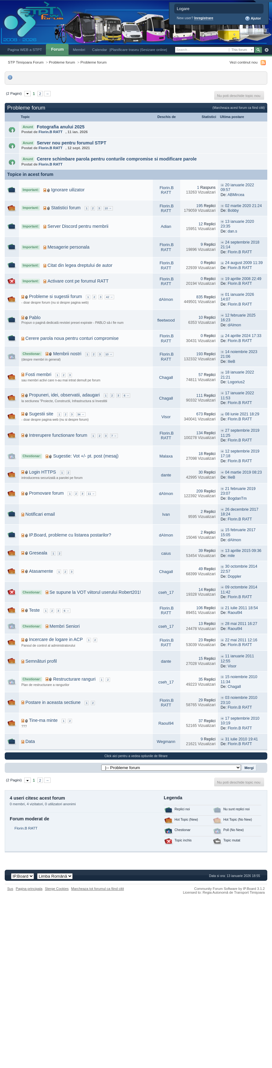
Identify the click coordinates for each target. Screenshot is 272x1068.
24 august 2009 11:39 (244, 263)
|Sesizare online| (153, 50)
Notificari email (40, 514)
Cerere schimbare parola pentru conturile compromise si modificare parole (117, 158)
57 (200, 375)
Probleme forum (62, 62)
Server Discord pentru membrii (77, 226)
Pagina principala (29, 889)
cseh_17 (166, 592)
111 (199, 395)
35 (200, 679)
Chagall (166, 377)
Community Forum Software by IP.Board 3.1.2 (229, 889)
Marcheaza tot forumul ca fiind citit (97, 889)
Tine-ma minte (43, 720)
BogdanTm (237, 498)
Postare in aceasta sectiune (53, 702)
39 (200, 550)
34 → (80, 414)
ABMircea (235, 195)
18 (200, 454)
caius (166, 553)
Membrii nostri (67, 353)
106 (199, 608)
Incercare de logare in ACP (56, 639)
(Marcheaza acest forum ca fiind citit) (239, 108)
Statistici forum (66, 207)
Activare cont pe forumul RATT (77, 281)
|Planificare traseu (124, 50)
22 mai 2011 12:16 (241, 640)
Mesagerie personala (68, 247)
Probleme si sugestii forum (55, 296)
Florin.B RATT (51, 132)
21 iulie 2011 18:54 (241, 608)
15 (200, 658)
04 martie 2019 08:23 (243, 472)
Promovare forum (46, 493)
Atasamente (41, 571)
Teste (34, 610)
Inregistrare (204, 18)
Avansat (266, 50)
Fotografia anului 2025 (61, 126)
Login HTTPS (42, 472)
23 (200, 640)
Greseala (38, 552)
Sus (10, 889)
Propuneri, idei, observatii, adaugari (64, 394)
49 (200, 569)
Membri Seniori (64, 626)
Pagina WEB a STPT (25, 50)
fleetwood (166, 320)
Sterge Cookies (57, 889)
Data (30, 741)
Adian (166, 226)
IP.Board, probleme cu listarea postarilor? (70, 534)
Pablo (35, 317)
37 (200, 721)
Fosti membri (38, 374)
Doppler (234, 576)
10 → (108, 208)
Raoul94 (235, 612)
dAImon (166, 299)
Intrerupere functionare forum (58, 435)
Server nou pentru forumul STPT (71, 142)
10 (200, 317)
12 (200, 224)
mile (231, 556)
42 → (109, 297)
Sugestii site (41, 413)
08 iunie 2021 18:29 (242, 414)
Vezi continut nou (244, 62)
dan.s (232, 231)
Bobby (233, 210)
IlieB (231, 361)
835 (199, 297)
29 (200, 700)
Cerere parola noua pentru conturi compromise (72, 338)
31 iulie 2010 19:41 (241, 739)
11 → (91, 493)
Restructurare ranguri (74, 679)
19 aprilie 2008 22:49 (243, 279)
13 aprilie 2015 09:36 (243, 550)
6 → (126, 395)
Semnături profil (41, 661)
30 (200, 472)
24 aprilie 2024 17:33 (243, 336)
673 (199, 414)
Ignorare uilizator (68, 189)
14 (200, 589)
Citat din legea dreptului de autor (80, 265)
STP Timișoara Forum (25, 62)
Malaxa (166, 456)
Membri (79, 50)
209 (199, 491)
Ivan (166, 514)
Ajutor (253, 18)
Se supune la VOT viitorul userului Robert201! (95, 592)
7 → (114, 435)
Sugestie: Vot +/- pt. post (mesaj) (86, 455)
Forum (57, 49)
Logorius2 (236, 382)
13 (200, 623)
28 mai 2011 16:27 (241, 623)
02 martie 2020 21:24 (243, 206)
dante (166, 475)
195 (199, 206)
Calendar (99, 50)
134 (199, 433)
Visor (165, 416)
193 (199, 354)
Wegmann (166, 741)
